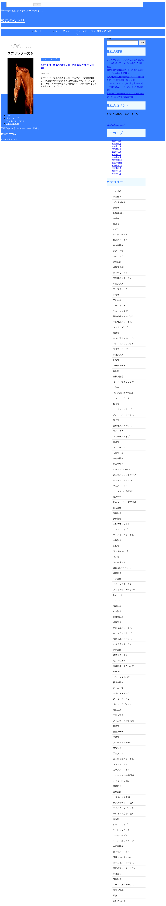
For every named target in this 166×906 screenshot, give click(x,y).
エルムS (116, 600)
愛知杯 (116, 207)
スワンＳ (117, 748)
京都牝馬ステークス (122, 278)
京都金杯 (117, 197)
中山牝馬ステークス (122, 322)
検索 (109, 39)
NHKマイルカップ (121, 469)
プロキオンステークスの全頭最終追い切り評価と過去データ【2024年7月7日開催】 (125, 63)
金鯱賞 (116, 333)
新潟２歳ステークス (122, 628)
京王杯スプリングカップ (124, 475)
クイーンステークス (122, 584)
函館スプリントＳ (121, 524)
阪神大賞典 (118, 355)
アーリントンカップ (122, 409)
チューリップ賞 (120, 311)
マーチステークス (121, 365)
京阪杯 (116, 819)
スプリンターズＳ (121, 699)
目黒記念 (117, 508)
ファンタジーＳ (120, 764)
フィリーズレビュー (122, 327)
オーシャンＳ (119, 305)
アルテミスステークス (123, 742)
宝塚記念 (117, 540)
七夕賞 (116, 557)
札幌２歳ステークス (122, 639)
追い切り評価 (119, 901)
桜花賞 (116, 404)
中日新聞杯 (118, 846)
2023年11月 (117, 163)
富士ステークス (120, 732)
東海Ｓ (116, 224)
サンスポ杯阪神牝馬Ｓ (123, 393)
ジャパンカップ (120, 824)
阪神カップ (118, 874)
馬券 (115, 895)
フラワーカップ (120, 349)
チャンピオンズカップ (123, 841)
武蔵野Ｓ (117, 786)
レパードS (118, 595)
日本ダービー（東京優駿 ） (126, 502)
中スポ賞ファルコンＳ (123, 338)
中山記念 (117, 300)
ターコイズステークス (123, 863)
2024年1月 (116, 157)
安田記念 (117, 518)
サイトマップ (62, 31)
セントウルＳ (119, 661)
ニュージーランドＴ (122, 398)
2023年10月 (117, 165)
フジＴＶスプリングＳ (123, 344)
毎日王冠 (117, 710)
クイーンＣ (118, 256)
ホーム (38, 31)
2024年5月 (116, 146)
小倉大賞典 (118, 284)
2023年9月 (116, 168)
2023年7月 (116, 174)
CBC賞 (116, 546)
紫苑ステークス (120, 655)
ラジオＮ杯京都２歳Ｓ (123, 813)
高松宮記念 (118, 376)
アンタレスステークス (123, 415)
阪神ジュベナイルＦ (122, 857)
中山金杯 (117, 191)
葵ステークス (119, 497)
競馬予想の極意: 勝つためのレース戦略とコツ (22, 128)
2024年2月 (116, 154)
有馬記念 (117, 879)
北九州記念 (118, 617)
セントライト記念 (121, 677)
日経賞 (116, 360)
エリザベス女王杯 (121, 797)
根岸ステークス (120, 240)
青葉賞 (116, 442)
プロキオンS (119, 562)
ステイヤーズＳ (120, 835)
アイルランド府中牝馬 (123, 721)
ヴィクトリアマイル (122, 480)
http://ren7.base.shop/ (116, 125)
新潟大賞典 (118, 464)
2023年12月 (117, 160)
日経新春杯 (118, 213)
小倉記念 (117, 611)
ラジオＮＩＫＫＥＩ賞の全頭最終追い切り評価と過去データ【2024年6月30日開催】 (125, 86)
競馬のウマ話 (13, 20)
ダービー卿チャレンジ (123, 382)
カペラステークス (121, 852)
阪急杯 (116, 294)
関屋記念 (117, 606)
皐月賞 (116, 420)
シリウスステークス (122, 693)
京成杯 (116, 218)
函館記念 (117, 573)
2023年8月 (116, 171)
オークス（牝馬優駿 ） (123, 491)
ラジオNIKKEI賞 (121, 551)
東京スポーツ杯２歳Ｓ (123, 803)
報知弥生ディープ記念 (123, 316)
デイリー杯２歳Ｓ (121, 781)
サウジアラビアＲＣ (122, 704)
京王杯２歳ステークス (123, 759)
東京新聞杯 (118, 245)
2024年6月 (116, 144)
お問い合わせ (104, 31)
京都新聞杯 (118, 458)
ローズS (116, 671)
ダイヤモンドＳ (120, 273)
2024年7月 (116, 141)
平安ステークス (120, 486)
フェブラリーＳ (120, 289)
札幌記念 (117, 622)
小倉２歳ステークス (122, 644)
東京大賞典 (118, 890)
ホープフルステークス (123, 884)
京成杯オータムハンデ (123, 666)
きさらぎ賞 (118, 251)
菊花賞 (116, 737)
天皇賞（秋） (119, 753)
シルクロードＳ (120, 234)
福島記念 (117, 792)
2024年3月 (116, 152)
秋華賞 (116, 726)
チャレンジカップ (121, 830)
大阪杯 (116, 387)
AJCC (115, 229)
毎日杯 (116, 371)
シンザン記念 (119, 202)
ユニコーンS (119, 447)
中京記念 (117, 579)
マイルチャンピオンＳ (123, 808)
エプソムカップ (120, 529)
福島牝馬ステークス (122, 426)
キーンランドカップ (122, 633)
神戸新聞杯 (118, 682)
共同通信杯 (118, 267)
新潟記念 (117, 650)
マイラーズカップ (121, 437)
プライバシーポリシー (16, 121)
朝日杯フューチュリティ (124, 868)
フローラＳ (118, 431)
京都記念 (117, 262)
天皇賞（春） (119, 453)
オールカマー (119, 688)
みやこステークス (121, 770)
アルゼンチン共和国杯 (123, 775)
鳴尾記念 (117, 513)
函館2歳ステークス (122, 568)
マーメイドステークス (123, 535)
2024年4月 (116, 149)
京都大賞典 (118, 715)
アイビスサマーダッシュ (124, 589)
